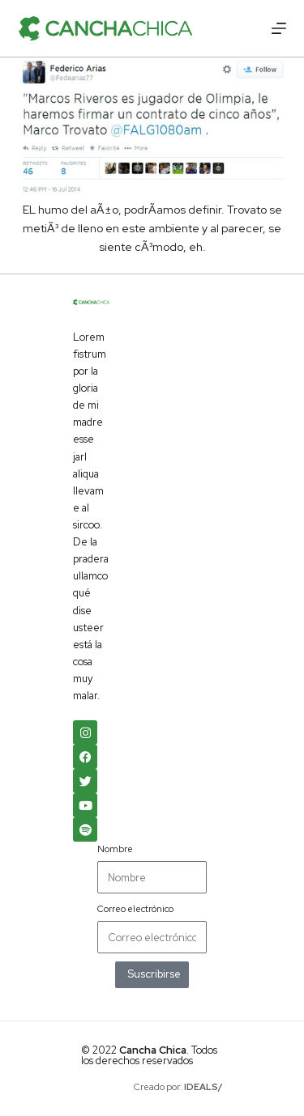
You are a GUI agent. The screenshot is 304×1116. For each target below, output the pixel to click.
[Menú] (279, 28)
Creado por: (178, 1087)
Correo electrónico (135, 908)
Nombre (115, 849)
